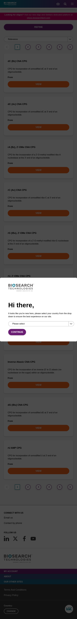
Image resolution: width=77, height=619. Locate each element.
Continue (17, 332)
